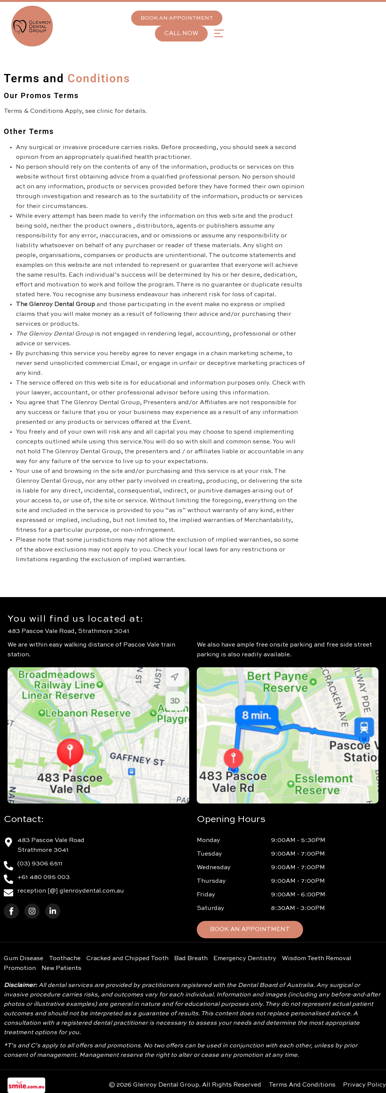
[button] (218, 33)
